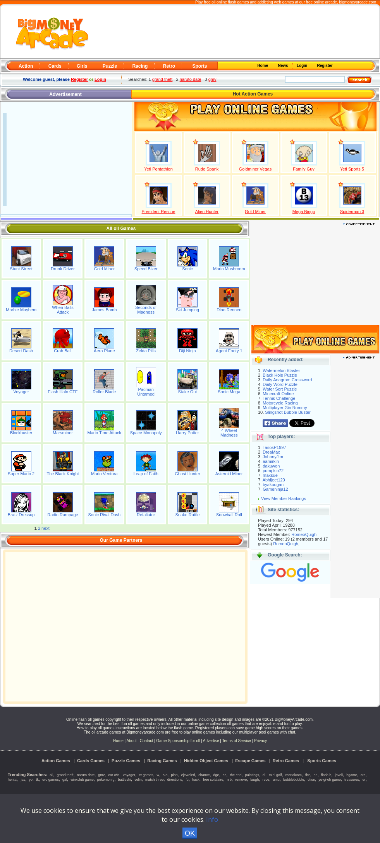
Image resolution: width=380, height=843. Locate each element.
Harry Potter (187, 432)
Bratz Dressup (21, 514)
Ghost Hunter (187, 473)
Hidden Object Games (206, 760)
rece (266, 780)
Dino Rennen (229, 309)
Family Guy (304, 169)
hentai (12, 780)
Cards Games (91, 760)
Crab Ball (62, 350)
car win (114, 775)
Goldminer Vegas (255, 169)
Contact (146, 741)
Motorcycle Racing (280, 403)
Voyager (21, 391)
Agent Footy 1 (229, 350)
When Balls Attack (63, 309)
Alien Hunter (207, 211)
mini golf (275, 775)
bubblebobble (293, 780)
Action (26, 66)
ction (311, 780)
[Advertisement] (234, 32)
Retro (169, 66)
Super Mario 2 (21, 473)
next (45, 528)
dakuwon (271, 466)
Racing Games (162, 760)
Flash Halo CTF (62, 391)
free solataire (213, 780)
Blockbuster (21, 432)
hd (316, 775)
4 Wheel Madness (229, 432)
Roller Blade (104, 391)
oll (51, 775)
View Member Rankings (283, 498)
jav (23, 780)
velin (138, 780)
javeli (339, 775)
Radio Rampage (62, 514)
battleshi (124, 780)
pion (174, 775)
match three (154, 780)
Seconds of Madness (145, 309)
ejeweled (188, 775)
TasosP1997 (274, 447)
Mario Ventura (104, 473)
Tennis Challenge (279, 398)
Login (303, 65)
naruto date (190, 79)
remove (241, 780)
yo (31, 780)
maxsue (270, 475)
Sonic (187, 268)
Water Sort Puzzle (280, 389)
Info (212, 819)
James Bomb (104, 309)
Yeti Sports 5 (352, 169)
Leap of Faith (146, 473)
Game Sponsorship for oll (178, 741)
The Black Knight (62, 473)
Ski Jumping (187, 309)
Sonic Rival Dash (104, 514)
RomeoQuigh (303, 534)
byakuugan (273, 484)
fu (187, 780)
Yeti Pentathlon (158, 169)
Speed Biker (146, 268)
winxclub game (82, 780)
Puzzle (110, 66)
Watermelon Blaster (281, 370)
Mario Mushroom (229, 268)
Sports (199, 66)
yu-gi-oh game (329, 780)
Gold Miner (255, 211)
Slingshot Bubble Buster (287, 412)
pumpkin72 (273, 470)
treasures (351, 780)
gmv (212, 79)
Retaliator (146, 514)
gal (64, 780)
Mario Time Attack (104, 432)
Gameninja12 (275, 489)
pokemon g (106, 780)
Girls (82, 66)
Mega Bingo (303, 211)
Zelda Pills (146, 350)
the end (235, 775)
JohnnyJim (273, 456)
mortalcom (293, 775)
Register (324, 65)
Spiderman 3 (352, 211)
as (225, 775)
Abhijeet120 (274, 480)
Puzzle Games (126, 760)
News (283, 65)
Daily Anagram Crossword (287, 379)
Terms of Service (237, 741)
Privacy (260, 741)
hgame (351, 775)
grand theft (162, 79)
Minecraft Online (278, 393)
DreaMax (271, 452)
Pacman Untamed (146, 391)
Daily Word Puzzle (280, 384)
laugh (254, 780)
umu (276, 780)
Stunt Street (21, 268)
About (131, 741)
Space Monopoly (146, 432)
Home (263, 65)
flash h (326, 775)
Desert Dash (21, 350)
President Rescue (158, 211)
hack (195, 780)
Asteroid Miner (229, 473)
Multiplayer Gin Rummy (285, 407)
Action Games (55, 760)
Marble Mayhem (21, 309)
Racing (140, 66)
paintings (252, 775)
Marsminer (63, 432)
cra (363, 775)
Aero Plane (104, 350)
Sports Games (321, 760)
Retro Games (286, 760)
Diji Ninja (187, 350)
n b (229, 780)
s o (165, 775)
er (364, 780)
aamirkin (271, 461)
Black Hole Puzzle (280, 375)
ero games (50, 780)
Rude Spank (207, 169)
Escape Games (250, 760)
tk (37, 780)
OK (190, 833)
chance (204, 775)
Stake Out (187, 391)
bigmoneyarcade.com (357, 2)
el (264, 775)
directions (174, 780)
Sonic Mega (229, 391)
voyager (129, 775)
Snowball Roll (229, 514)
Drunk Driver (63, 268)
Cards (55, 66)
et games (146, 775)
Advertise (211, 741)
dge (216, 775)
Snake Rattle (187, 514)
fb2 (307, 775)
